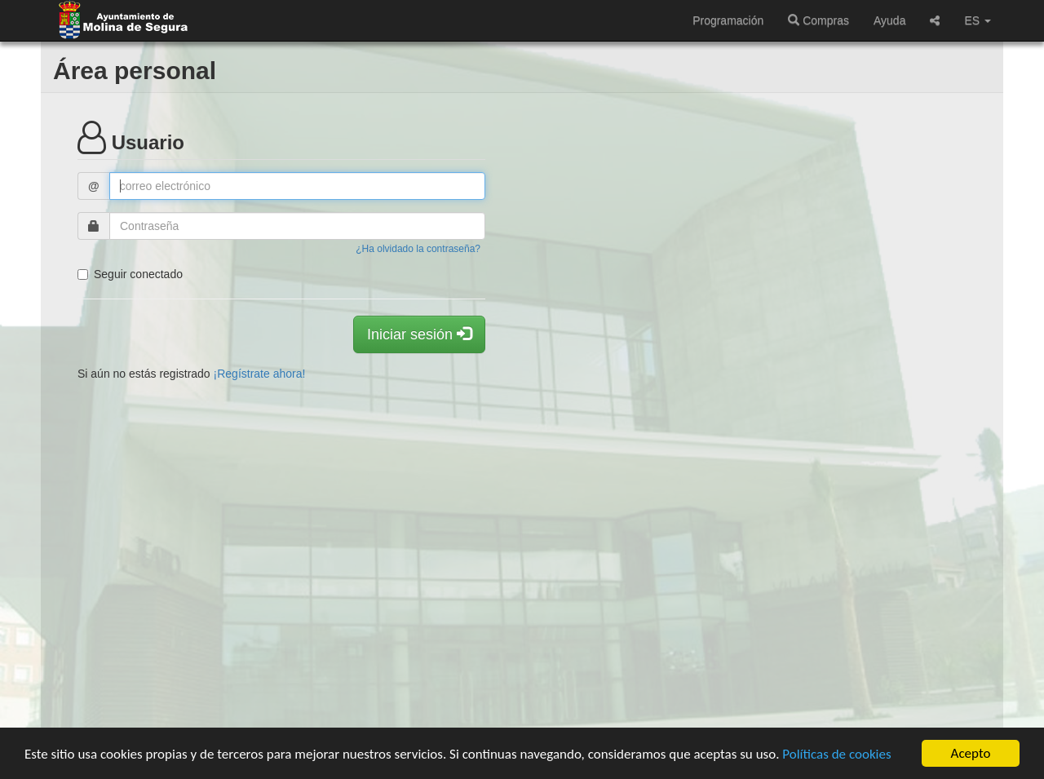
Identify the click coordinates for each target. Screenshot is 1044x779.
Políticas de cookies (836, 754)
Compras (818, 20)
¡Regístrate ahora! (260, 373)
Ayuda (889, 20)
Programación (727, 20)
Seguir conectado (130, 274)
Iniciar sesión (419, 334)
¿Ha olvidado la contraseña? (418, 249)
